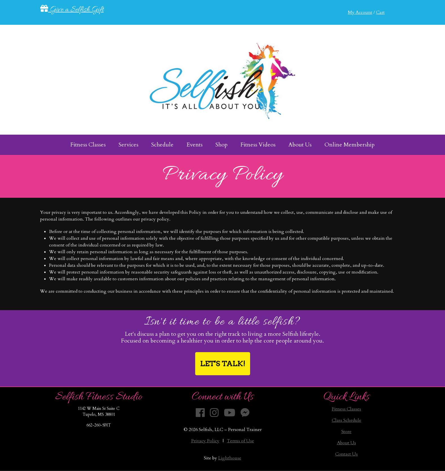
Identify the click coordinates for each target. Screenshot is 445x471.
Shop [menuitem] (221, 144)
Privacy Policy (205, 441)
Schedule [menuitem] (162, 144)
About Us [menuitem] (300, 144)
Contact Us (346, 454)
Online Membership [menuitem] (349, 144)
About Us (346, 443)
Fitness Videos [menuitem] (258, 144)
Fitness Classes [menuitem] (88, 144)
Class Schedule (346, 420)
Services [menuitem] (128, 144)
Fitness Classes (346, 409)
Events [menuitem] (194, 144)
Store (346, 431)
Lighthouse (229, 458)
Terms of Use (240, 441)
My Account (360, 12)
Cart (380, 12)
